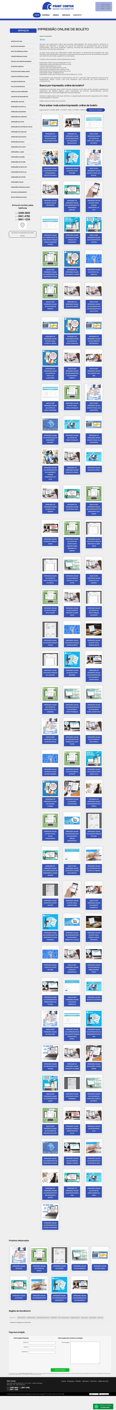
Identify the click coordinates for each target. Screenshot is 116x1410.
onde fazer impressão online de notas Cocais (50, 746)
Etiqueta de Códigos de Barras (21, 61)
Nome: (39, 1355)
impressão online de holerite (59, 1279)
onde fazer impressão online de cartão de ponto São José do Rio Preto (94, 139)
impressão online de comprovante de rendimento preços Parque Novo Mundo (72, 1043)
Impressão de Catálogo (19, 132)
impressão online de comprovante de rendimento (59, 1310)
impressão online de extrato (19, 1309)
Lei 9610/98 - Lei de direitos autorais (32, 1386)
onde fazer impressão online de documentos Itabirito (50, 307)
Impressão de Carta (17, 122)
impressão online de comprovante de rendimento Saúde (50, 1172)
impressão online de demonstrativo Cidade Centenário (50, 1237)
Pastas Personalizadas (19, 197)
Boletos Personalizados (19, 51)
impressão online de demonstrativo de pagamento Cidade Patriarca (50, 172)
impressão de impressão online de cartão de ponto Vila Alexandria (50, 376)
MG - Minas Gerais (63, 1330)
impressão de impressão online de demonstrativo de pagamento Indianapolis (72, 139)
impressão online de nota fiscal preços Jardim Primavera (94, 945)
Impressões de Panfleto (19, 167)
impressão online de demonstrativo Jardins (50, 1076)
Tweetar (42, 39)
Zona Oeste (92, 1330)
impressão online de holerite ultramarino (72, 809)
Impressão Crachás (17, 101)
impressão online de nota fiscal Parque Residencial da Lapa (94, 206)
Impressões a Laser (17, 152)
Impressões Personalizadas (20, 187)
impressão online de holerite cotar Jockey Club (93, 779)
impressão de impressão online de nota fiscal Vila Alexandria (94, 442)
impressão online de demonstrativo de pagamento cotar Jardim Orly (94, 714)
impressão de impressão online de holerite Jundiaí (72, 274)
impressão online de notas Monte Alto (94, 1139)
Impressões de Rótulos (19, 172)
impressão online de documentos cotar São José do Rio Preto (93, 1108)
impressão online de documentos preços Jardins (72, 1172)
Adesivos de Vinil (16, 41)
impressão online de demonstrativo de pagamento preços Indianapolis (72, 843)
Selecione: (13, 1330)
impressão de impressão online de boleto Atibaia (72, 474)
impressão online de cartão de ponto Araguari (72, 441)
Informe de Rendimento (19, 192)
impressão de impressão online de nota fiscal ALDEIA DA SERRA (50, 342)
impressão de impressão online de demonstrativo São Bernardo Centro (50, 1204)
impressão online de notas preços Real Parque (50, 616)
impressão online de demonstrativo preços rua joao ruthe (72, 747)
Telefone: (38, 1364)
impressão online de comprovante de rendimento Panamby (50, 442)
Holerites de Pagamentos (19, 96)
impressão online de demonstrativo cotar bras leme (93, 1172)
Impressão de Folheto (18, 147)
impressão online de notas (19, 1279)
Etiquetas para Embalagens (20, 71)
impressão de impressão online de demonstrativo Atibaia (93, 810)
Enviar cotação (60, 1382)
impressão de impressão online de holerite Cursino (50, 810)
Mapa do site (103, 1393)
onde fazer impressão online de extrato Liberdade (72, 1010)
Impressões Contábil (18, 157)
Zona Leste (84, 1330)
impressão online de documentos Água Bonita (94, 746)
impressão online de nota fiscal (100, 1279)
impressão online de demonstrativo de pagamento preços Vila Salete (72, 945)
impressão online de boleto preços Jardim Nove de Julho (72, 1140)
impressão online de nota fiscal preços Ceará (94, 648)
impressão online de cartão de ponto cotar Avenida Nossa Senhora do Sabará (72, 549)
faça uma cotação (95, 110)
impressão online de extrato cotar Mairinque (72, 1107)
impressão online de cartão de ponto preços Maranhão (94, 617)
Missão (56, 15)
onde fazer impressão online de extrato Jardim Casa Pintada (72, 877)
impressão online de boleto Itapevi (94, 473)
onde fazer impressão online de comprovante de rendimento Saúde (50, 275)
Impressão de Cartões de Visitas (22, 127)
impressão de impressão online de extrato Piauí (72, 511)
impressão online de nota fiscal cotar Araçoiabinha (50, 842)
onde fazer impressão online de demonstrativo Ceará (50, 1108)
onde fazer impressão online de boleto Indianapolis (72, 977)
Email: (39, 1360)
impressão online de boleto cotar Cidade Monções (50, 779)
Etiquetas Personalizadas (20, 76)
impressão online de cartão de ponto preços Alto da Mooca (50, 584)
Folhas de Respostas (18, 86)
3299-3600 (109, 5)
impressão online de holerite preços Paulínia (94, 841)
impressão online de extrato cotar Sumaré (50, 911)
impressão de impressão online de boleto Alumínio (72, 1076)
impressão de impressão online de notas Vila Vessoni (50, 512)
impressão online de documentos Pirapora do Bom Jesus (72, 617)
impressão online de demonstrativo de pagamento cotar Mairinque (72, 714)
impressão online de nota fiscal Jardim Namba (72, 911)
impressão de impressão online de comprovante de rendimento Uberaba (72, 206)
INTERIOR (54, 1330)
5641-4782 (109, 7)
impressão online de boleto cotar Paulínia (50, 976)
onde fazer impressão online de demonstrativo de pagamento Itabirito (72, 376)
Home (37, 15)
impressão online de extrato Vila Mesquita (94, 274)
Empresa (46, 15)
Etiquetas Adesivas (17, 66)
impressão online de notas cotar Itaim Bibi (72, 171)
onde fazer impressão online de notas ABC (50, 1041)
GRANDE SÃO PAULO (43, 1330)
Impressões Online (17, 182)
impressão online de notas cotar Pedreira (72, 679)
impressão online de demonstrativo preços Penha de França (50, 1010)
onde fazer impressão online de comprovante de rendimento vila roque (94, 513)
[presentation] (27, 1373)
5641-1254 (109, 9)
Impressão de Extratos (19, 137)
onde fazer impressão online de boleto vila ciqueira (94, 584)
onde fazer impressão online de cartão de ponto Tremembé (50, 410)
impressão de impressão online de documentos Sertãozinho (94, 342)
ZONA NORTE (22, 1330)
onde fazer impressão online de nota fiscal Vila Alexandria (94, 410)
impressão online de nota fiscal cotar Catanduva (72, 409)
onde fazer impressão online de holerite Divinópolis (94, 912)
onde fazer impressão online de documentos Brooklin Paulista (50, 1140)
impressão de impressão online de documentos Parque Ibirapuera (50, 138)
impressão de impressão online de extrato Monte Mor (72, 1203)
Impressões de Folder (18, 162)
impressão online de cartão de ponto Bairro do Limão (94, 1203)
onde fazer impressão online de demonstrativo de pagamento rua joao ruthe (94, 308)
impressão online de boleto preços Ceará (50, 546)
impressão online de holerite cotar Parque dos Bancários (72, 240)
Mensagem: (79, 1365)
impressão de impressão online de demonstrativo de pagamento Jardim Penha (93, 681)
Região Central (75, 1330)
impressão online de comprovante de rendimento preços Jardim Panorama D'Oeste (50, 241)
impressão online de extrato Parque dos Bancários (72, 648)
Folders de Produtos (18, 81)
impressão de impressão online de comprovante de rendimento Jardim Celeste (50, 878)
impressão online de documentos (79, 1279)
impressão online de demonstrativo (39, 1309)
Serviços (66, 15)
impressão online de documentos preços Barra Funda (94, 977)
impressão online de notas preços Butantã (72, 779)
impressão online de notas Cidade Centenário (50, 204)
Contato (77, 15)
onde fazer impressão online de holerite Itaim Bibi (94, 375)
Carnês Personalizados (19, 56)
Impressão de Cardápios (19, 117)
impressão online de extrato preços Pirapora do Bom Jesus (94, 547)
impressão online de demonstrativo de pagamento (79, 1310)
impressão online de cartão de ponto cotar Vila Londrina (50, 714)
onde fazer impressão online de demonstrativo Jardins (93, 240)
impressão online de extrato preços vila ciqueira (50, 679)
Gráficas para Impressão (19, 91)
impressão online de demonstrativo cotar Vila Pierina (93, 876)
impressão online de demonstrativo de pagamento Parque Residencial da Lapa (50, 477)
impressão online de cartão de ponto (39, 1280)
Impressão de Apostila (18, 106)
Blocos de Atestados (18, 46)
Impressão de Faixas (18, 142)
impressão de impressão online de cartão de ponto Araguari (72, 342)
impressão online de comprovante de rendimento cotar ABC (94, 1042)
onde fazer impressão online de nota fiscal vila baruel (94, 172)
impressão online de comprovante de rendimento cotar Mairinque (50, 945)
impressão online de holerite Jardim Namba (94, 1076)
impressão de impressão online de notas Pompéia (72, 306)
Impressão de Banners (18, 111)
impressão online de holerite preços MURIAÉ (50, 648)
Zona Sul (100, 1330)
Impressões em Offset (18, 177)
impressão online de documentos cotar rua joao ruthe (72, 584)
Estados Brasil (31, 1330)
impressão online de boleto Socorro (94, 1008)
